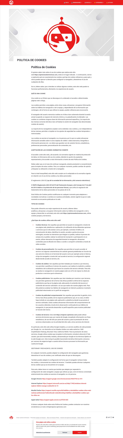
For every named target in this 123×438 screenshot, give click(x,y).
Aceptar (83, 432)
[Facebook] (106, 417)
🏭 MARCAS (87, 2)
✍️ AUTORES (109, 2)
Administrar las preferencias (43, 432)
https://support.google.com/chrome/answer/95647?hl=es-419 (63, 379)
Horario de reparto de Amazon (73, 417)
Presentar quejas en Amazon (42, 417)
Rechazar (75, 432)
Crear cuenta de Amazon (26, 417)
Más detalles (39, 428)
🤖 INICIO (66, 2)
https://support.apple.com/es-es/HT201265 (54, 400)
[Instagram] (111, 417)
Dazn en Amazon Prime (57, 417)
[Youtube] (113, 417)
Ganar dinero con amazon (90, 417)
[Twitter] (108, 417)
